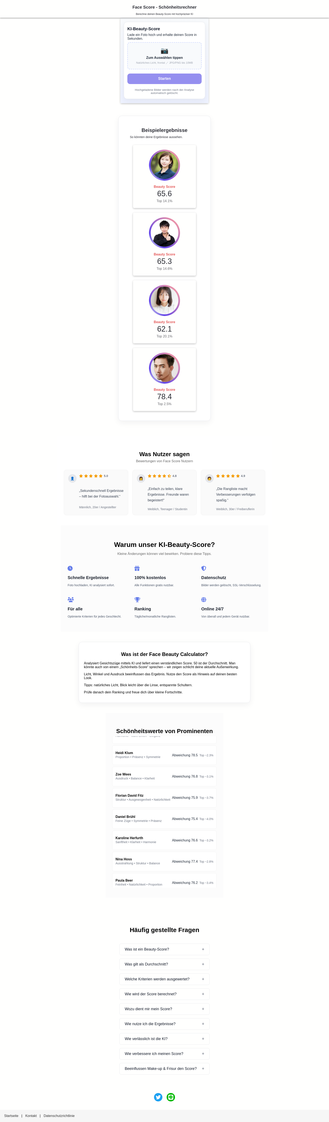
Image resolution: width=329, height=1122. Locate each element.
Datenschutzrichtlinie (59, 1116)
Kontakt (31, 1116)
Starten (164, 78)
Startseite (11, 1116)
